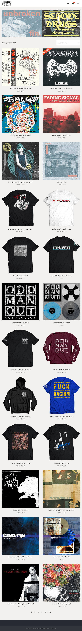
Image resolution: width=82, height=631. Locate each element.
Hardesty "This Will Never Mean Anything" (61, 510)
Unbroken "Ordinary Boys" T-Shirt (20, 463)
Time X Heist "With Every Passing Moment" (20, 604)
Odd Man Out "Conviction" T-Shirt (20, 369)
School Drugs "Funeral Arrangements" (20, 182)
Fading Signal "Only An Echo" (61, 135)
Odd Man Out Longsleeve (61, 369)
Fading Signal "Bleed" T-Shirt (61, 229)
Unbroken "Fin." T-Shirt (20, 276)
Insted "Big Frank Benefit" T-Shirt (61, 276)
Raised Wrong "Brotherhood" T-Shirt (61, 416)
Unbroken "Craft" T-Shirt (61, 463)
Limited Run (52, 628)
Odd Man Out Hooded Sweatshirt (20, 416)
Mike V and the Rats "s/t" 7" (20, 510)
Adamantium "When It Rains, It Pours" (20, 557)
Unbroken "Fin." (61, 182)
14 (50, 612)
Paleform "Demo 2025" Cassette (61, 88)
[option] (41, 23)
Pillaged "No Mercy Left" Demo (20, 88)
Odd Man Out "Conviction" (20, 323)
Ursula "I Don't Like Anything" (61, 604)
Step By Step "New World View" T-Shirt (20, 229)
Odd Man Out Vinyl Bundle (61, 323)
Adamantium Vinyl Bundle (61, 557)
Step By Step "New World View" (20, 135)
